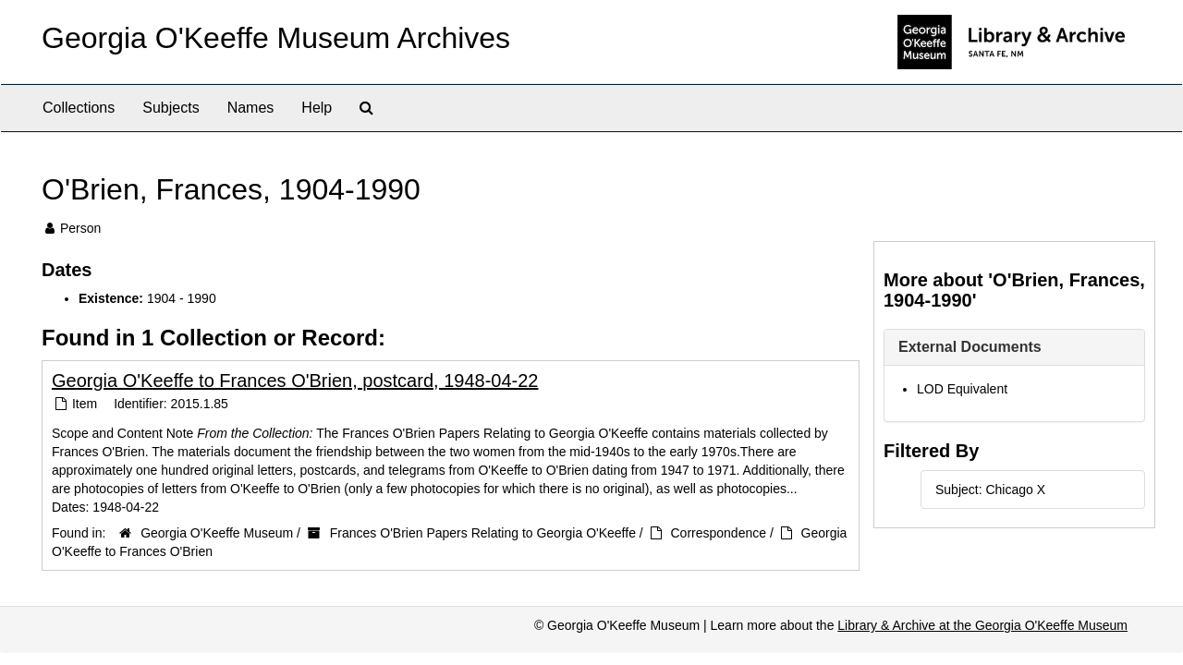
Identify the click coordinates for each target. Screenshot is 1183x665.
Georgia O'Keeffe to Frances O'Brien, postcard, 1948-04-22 (295, 380)
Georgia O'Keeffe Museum (216, 533)
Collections (79, 107)
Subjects (170, 107)
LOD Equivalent (962, 388)
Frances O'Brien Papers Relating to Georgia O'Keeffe (483, 533)
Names (250, 107)
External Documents (970, 347)
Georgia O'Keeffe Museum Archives (276, 37)
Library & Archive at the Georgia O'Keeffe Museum (982, 625)
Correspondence (719, 533)
